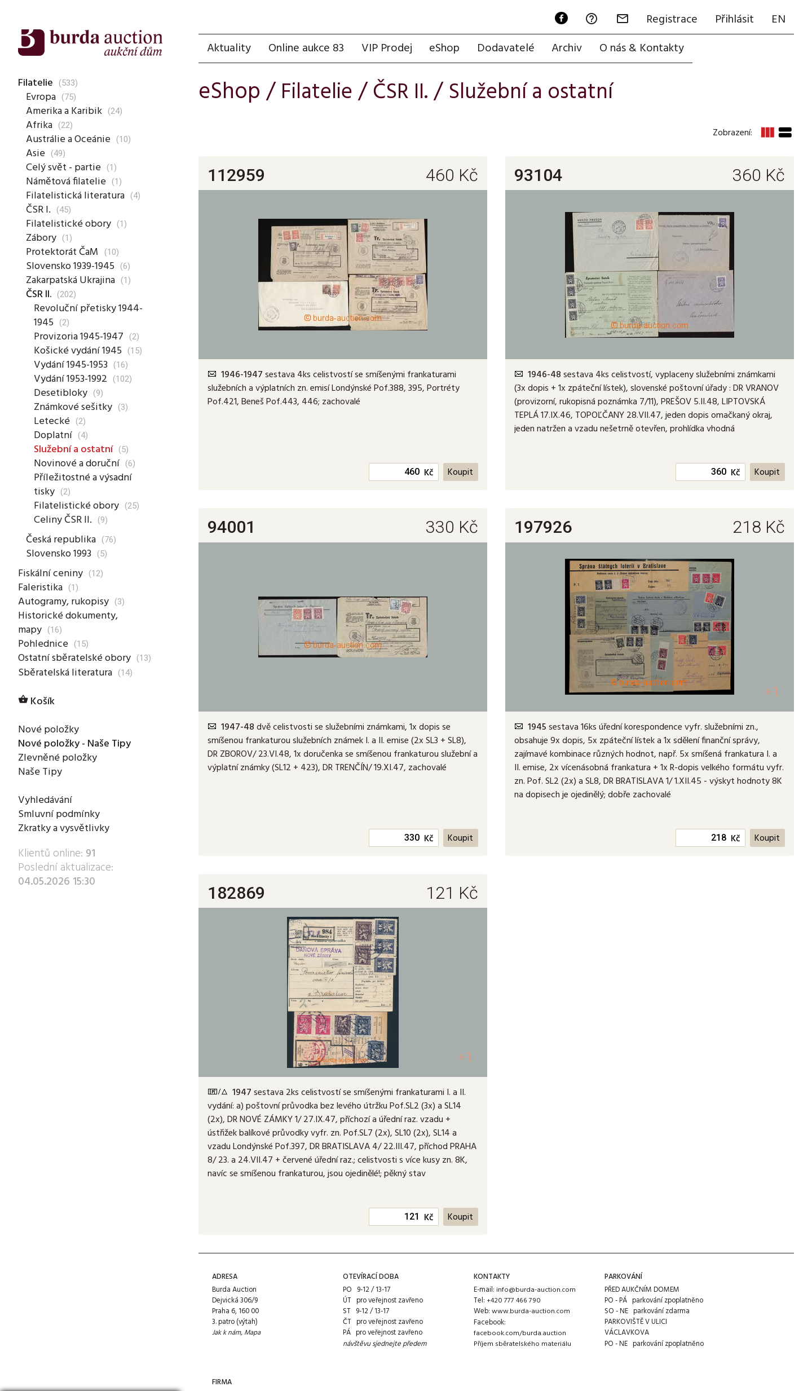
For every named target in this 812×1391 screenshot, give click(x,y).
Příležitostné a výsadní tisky (84, 484)
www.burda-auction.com (531, 1312)
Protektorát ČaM (64, 252)
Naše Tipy (39, 772)
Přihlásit (733, 20)
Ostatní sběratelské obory (76, 658)
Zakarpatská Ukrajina (72, 280)
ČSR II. (40, 294)
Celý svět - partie (64, 167)
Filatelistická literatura (75, 195)
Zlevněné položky (58, 758)
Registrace (670, 20)
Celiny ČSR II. (62, 519)
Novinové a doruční (78, 463)
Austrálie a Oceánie (69, 139)
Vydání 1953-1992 (73, 378)
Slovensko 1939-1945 (73, 266)
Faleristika (40, 587)
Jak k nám (226, 1334)
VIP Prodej (388, 49)
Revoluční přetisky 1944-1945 (89, 315)
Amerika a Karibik (64, 111)
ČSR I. (38, 209)
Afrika (39, 125)
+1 (771, 693)
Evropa (41, 97)
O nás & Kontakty (646, 49)
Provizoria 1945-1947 (81, 336)
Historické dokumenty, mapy (69, 622)
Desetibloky (60, 393)
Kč (428, 474)
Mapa (253, 1334)
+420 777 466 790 (513, 1302)
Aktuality (229, 49)
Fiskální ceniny (50, 573)
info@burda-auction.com (535, 1291)
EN (778, 20)
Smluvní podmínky (59, 814)
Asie (35, 153)
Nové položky (49, 730)
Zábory (42, 237)
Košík (37, 702)
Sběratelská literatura (66, 672)
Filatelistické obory (68, 223)
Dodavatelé (509, 49)
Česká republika (60, 539)
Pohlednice (42, 643)
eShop (447, 49)
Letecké (51, 421)
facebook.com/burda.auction (519, 1334)
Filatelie (36, 82)
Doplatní (53, 435)
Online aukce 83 (307, 49)
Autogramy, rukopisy (65, 601)
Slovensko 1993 (60, 553)
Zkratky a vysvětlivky (66, 828)
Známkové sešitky (74, 407)
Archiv (571, 49)
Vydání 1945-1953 (73, 364)
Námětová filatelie (67, 181)
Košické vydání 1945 (79, 350)
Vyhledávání (45, 800)
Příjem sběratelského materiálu (521, 1345)
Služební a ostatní (75, 449)
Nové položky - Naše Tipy (77, 744)
